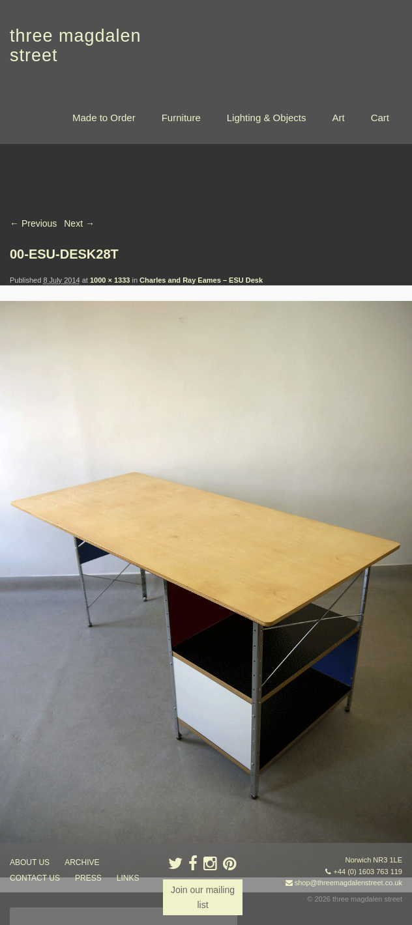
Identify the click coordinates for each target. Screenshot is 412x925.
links (128, 878)
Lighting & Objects (266, 117)
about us (30, 863)
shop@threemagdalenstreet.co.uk (348, 883)
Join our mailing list (202, 897)
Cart (380, 117)
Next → (79, 223)
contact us (35, 878)
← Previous (33, 223)
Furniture (181, 117)
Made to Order (104, 117)
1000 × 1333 (110, 280)
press (88, 878)
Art (338, 117)
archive (82, 863)
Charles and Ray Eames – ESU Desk (201, 280)
